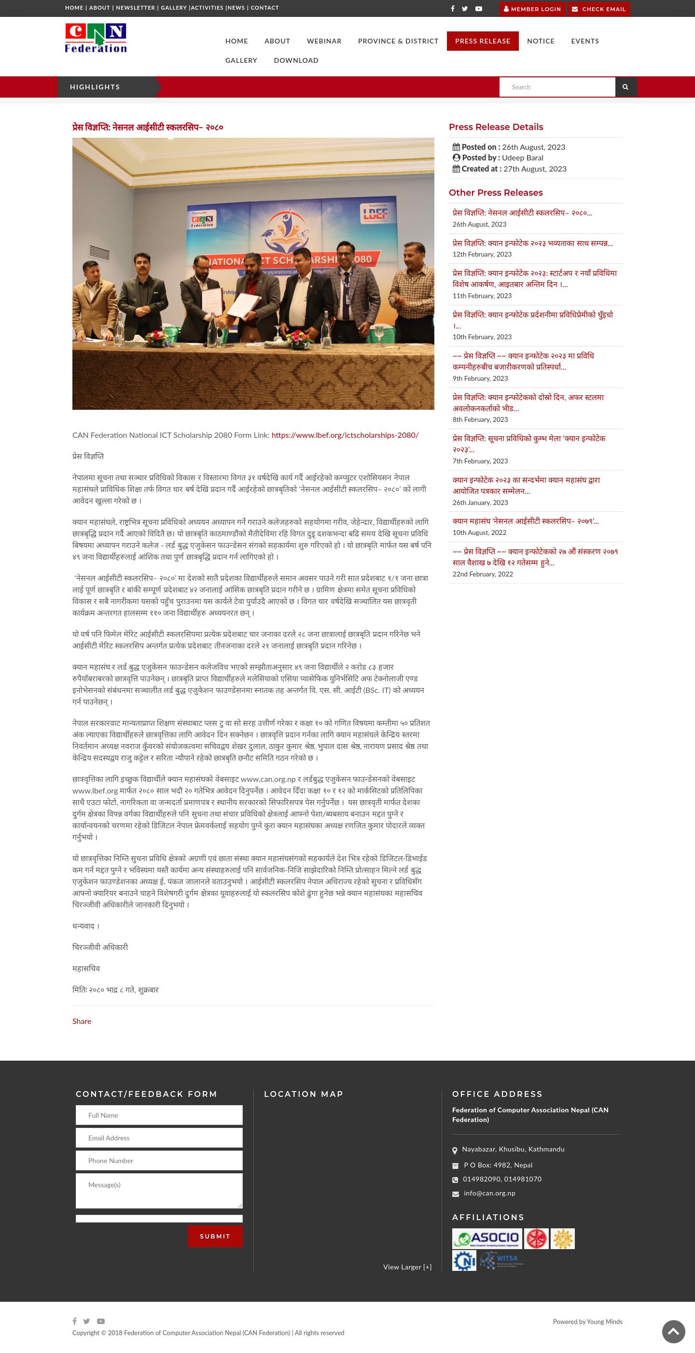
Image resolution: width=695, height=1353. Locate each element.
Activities (207, 7)
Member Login (532, 8)
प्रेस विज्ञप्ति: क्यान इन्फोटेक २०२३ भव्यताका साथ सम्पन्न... (533, 242)
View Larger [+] (407, 1267)
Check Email (599, 8)
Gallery (174, 7)
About (100, 7)
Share (81, 1020)
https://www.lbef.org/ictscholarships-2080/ (345, 434)
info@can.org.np (490, 1193)
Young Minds (605, 1321)
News (236, 7)
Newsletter (135, 7)
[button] (277, 41)
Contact (265, 7)
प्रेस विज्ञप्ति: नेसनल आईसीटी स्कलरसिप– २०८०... (522, 212)
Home (74, 7)
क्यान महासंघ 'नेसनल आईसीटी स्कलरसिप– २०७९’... (526, 520)
